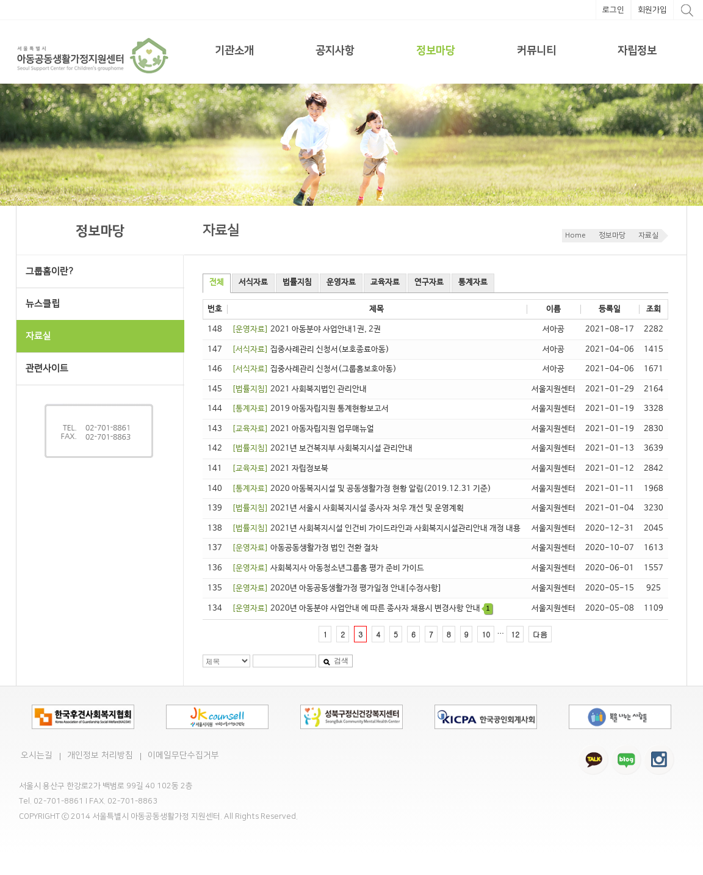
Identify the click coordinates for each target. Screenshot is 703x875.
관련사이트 (47, 368)
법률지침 (297, 282)
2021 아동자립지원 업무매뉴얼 (303, 429)
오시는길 (36, 755)
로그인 (613, 9)
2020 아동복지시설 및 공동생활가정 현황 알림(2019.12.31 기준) (361, 488)
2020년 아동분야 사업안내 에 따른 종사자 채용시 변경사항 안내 (362, 608)
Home (575, 235)
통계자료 (473, 282)
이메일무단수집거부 (183, 755)
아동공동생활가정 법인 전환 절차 (305, 548)
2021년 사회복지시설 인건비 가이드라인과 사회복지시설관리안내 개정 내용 (376, 528)
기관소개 (234, 51)
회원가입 (652, 9)
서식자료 (253, 282)
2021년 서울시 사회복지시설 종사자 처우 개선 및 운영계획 (348, 508)
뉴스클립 (43, 304)
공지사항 (335, 51)
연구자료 (429, 282)
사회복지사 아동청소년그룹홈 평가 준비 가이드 (328, 568)
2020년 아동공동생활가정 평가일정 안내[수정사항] (337, 588)
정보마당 (435, 51)
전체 (216, 282)
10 (485, 634)
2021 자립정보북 (280, 468)
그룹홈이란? (49, 271)
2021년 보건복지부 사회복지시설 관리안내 (322, 448)
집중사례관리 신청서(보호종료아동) (310, 349)
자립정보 (637, 51)
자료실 (648, 235)
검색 (335, 660)
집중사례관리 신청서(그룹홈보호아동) (314, 369)
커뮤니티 (536, 51)
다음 (540, 634)
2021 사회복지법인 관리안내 (299, 389)
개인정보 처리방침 (100, 755)
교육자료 (385, 282)
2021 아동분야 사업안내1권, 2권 (306, 329)
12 (515, 634)
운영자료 (341, 282)
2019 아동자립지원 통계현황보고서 (310, 408)
